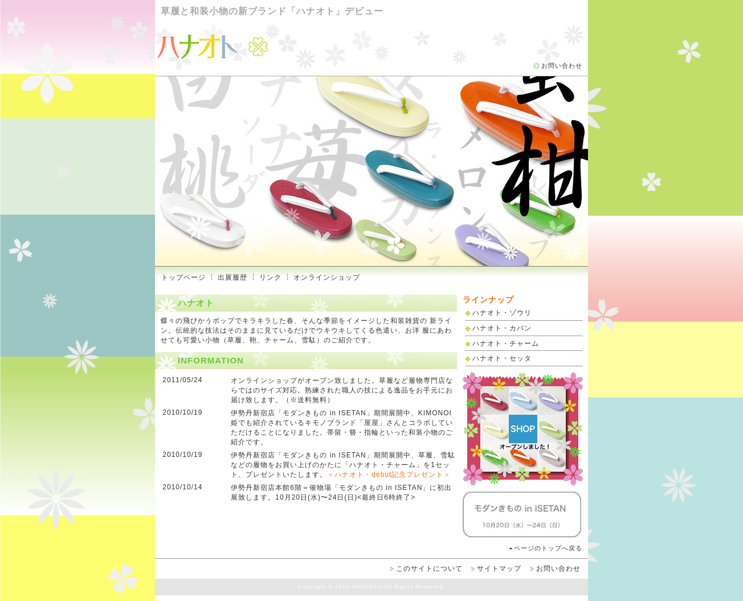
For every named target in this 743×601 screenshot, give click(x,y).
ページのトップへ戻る (548, 548)
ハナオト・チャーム (505, 343)
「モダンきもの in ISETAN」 (324, 413)
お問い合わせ (561, 65)
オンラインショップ (326, 277)
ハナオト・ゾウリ (502, 313)
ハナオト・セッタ (502, 358)
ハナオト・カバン (502, 328)
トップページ (183, 277)
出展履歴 (232, 277)
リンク (270, 277)
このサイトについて (429, 569)
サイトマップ (499, 569)
